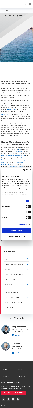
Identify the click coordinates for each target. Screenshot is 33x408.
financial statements (7, 156)
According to (5, 114)
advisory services (19, 156)
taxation (23, 158)
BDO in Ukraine (11, 109)
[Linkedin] (3, 399)
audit (19, 149)
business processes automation (11, 160)
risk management (18, 151)
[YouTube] (13, 399)
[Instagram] (18, 399)
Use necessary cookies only (16, 236)
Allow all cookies (16, 230)
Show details (23, 224)
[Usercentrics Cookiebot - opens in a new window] (23, 170)
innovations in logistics (16, 166)
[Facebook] (8, 399)
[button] (17, 259)
